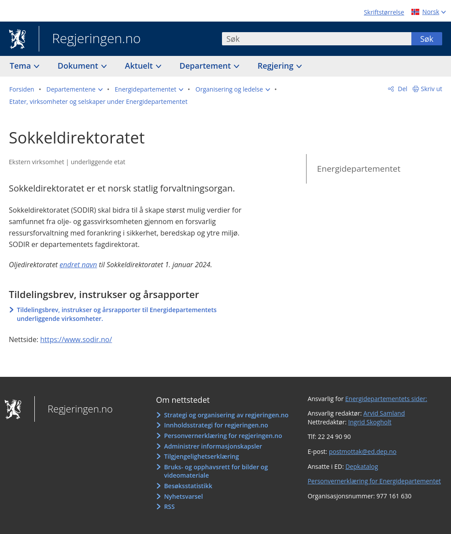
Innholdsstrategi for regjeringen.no (216, 425)
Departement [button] (206, 65)
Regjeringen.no (90, 39)
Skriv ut (432, 89)
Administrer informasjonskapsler (213, 446)
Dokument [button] (79, 65)
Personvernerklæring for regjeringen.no (223, 435)
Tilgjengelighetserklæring (201, 456)
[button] (74, 89)
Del (401, 89)
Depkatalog (361, 466)
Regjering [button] (277, 65)
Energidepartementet (359, 168)
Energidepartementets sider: (386, 398)
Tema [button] (21, 65)
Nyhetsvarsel (183, 496)
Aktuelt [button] (140, 65)
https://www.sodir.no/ (76, 339)
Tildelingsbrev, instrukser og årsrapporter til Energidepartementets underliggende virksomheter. (117, 314)
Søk (426, 38)
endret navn (78, 264)
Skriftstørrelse (384, 12)
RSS (169, 506)
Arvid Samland (384, 413)
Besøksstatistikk (188, 486)
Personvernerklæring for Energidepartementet (374, 481)
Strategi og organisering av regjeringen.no (226, 415)
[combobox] (316, 38)
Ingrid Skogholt (370, 422)
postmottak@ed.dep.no (362, 451)
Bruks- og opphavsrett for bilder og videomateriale (216, 471)
